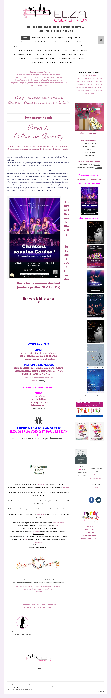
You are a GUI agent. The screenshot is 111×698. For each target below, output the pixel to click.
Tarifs (80, 46)
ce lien (41, 381)
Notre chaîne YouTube (80, 50)
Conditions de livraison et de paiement (87, 684)
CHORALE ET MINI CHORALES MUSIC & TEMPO (75, 54)
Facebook (98, 168)
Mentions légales (12, 687)
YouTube (97, 165)
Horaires (71, 46)
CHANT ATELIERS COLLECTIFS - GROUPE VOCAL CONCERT (36, 58)
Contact (66, 50)
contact (41, 378)
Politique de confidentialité (50, 687)
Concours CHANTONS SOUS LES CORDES (43, 62)
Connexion (101, 691)
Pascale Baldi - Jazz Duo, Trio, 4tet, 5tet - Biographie (48, 38)
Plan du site (10, 689)
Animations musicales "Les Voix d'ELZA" (33, 42)
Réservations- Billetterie (52, 50)
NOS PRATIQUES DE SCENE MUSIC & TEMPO (71, 58)
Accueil (25, 38)
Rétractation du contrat (24, 689)
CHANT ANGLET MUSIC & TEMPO (47, 54)
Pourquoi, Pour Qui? (74, 38)
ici (38, 302)
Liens (39, 50)
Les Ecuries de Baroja (66, 62)
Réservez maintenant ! (89, 133)
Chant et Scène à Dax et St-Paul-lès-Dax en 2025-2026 (66, 42)
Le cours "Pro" (60, 46)
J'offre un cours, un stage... (25, 50)
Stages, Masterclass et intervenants (23, 46)
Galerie (89, 46)
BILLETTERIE (89, 156)
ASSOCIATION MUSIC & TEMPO (23, 54)
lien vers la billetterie (38, 299)
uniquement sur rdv (38, 408)
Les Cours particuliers (44, 46)
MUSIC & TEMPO (29, 428)
